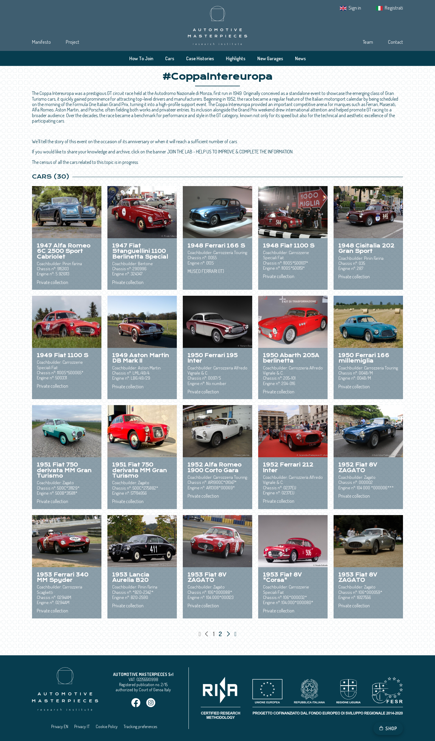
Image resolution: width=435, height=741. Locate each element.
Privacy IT (82, 726)
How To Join (141, 58)
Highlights (235, 58)
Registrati (394, 7)
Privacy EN (59, 726)
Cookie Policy (107, 726)
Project (72, 42)
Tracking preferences (140, 726)
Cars (169, 58)
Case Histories (200, 58)
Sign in (355, 7)
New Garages (270, 58)
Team (368, 42)
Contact (395, 42)
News (300, 58)
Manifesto (41, 42)
